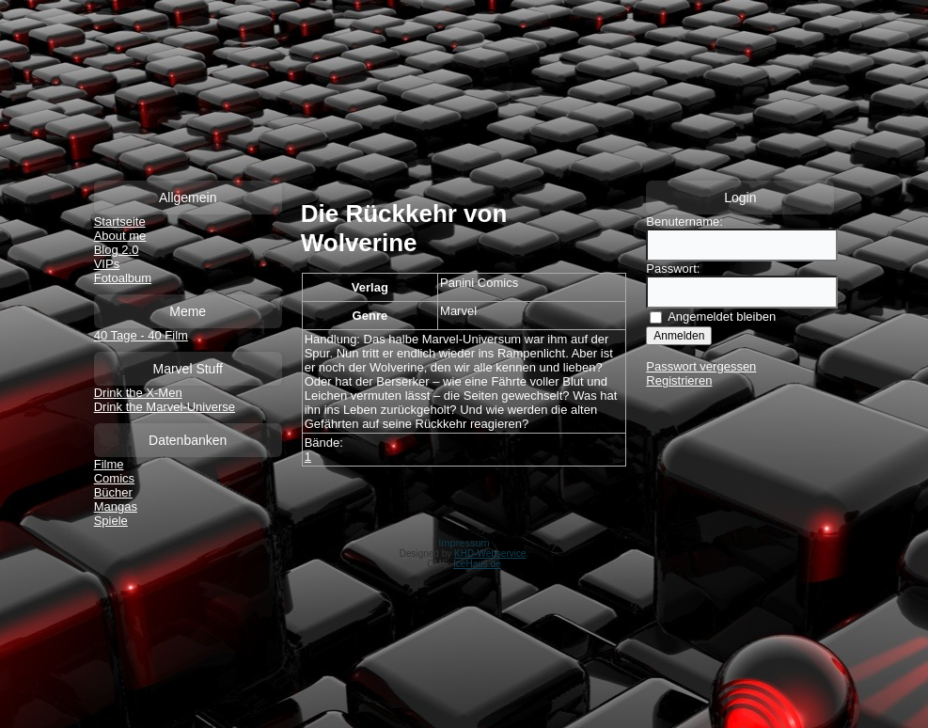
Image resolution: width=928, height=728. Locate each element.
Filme (109, 464)
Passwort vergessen (701, 366)
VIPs (106, 264)
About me (120, 236)
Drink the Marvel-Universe (164, 407)
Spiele (111, 521)
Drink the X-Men (138, 393)
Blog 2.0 (116, 250)
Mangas (115, 506)
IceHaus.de (477, 564)
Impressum (463, 542)
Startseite (120, 221)
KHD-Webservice (490, 553)
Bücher (113, 492)
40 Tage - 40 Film (141, 335)
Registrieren (679, 380)
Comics (114, 478)
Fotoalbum (122, 278)
